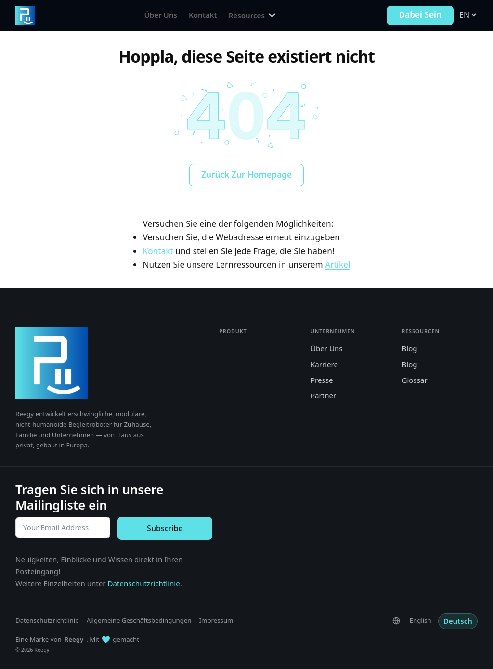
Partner (323, 395)
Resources (252, 15)
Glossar (414, 380)
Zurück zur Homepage (246, 174)
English (420, 620)
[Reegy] (51, 363)
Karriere (324, 364)
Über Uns (160, 15)
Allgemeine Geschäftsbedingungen (139, 620)
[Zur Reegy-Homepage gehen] (25, 15)
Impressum (216, 620)
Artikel (337, 264)
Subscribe (165, 528)
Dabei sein (420, 14)
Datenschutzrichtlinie (144, 583)
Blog (409, 348)
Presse (322, 380)
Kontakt (203, 15)
